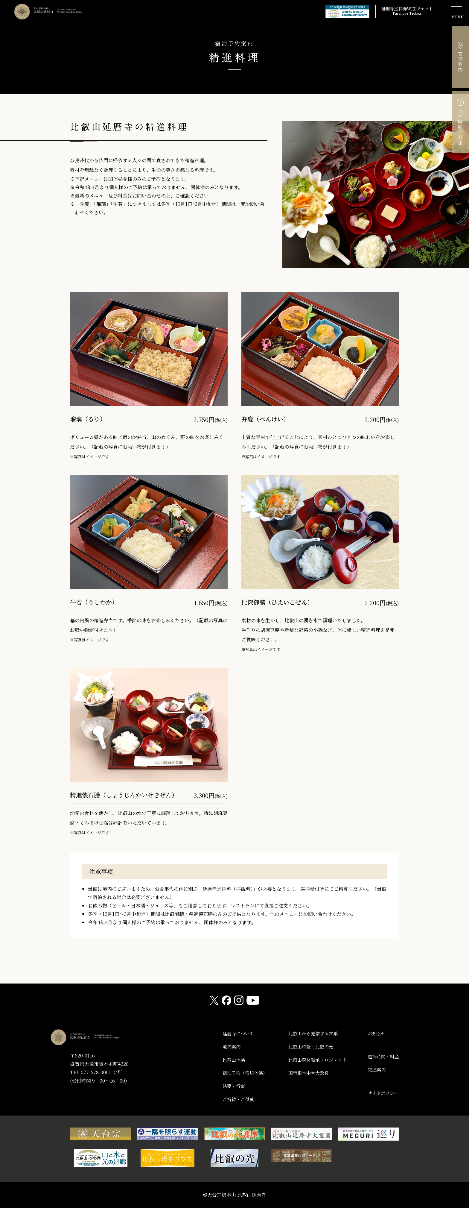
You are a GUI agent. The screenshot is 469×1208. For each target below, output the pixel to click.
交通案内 (375, 1069)
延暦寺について (230, 1033)
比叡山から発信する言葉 (308, 1033)
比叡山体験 (225, 1060)
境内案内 (223, 1046)
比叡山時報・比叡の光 (306, 1046)
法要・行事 (225, 1086)
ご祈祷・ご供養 (230, 1099)
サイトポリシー (382, 1093)
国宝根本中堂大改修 (303, 1073)
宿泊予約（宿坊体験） (237, 1073)
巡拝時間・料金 (382, 1056)
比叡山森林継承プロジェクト (313, 1060)
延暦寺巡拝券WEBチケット (407, 11)
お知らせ (375, 1033)
